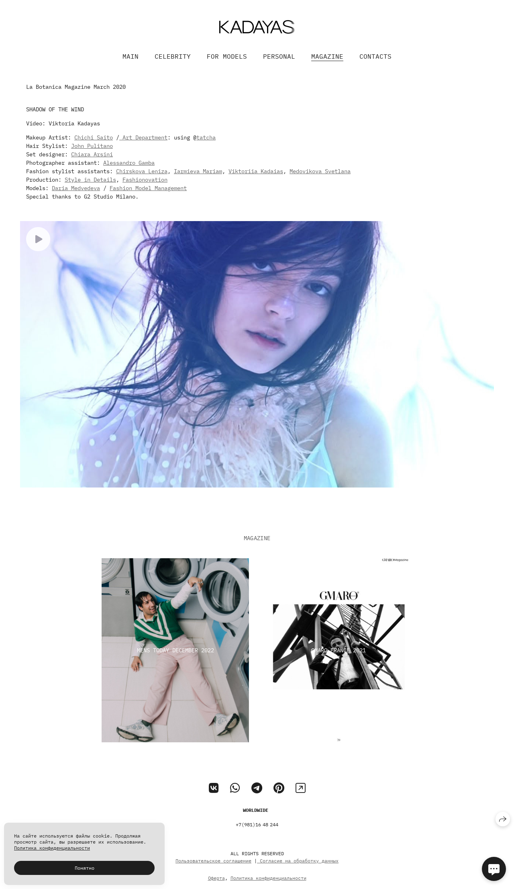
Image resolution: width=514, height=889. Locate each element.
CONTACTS (375, 56)
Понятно (84, 868)
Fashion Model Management (148, 188)
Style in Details (90, 179)
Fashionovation (144, 179)
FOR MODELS (227, 56)
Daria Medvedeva (76, 188)
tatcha (206, 137)
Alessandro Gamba (129, 162)
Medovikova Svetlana (320, 171)
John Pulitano (92, 146)
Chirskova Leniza (141, 171)
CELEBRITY (173, 56)
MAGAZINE (327, 56)
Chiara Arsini (92, 154)
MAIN (130, 56)
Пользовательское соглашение (213, 870)
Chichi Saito (93, 137)
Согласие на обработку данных (298, 870)
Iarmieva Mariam (198, 171)
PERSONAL (279, 56)
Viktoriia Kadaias (255, 171)
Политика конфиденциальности (52, 848)
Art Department (143, 137)
